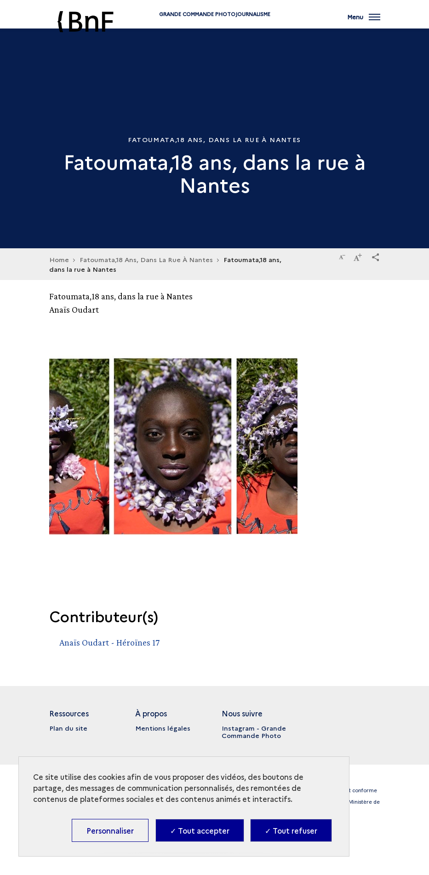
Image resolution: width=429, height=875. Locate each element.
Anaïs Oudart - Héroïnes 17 (109, 642)
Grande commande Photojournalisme (214, 28)
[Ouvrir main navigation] (363, 23)
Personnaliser (110, 830)
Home (59, 259)
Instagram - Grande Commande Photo (254, 731)
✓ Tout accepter (199, 830)
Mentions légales (162, 727)
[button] (375, 256)
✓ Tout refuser (291, 830)
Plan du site (68, 727)
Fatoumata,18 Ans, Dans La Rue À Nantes (146, 259)
